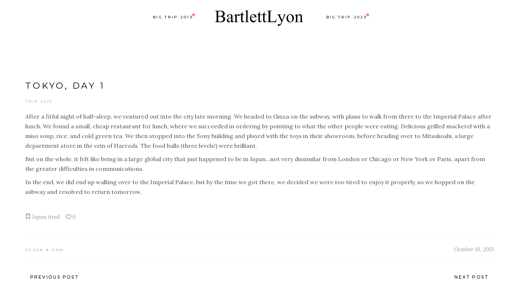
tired (53, 216)
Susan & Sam (44, 250)
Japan (39, 216)
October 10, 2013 (474, 249)
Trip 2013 (39, 101)
